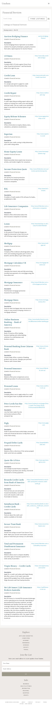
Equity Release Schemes (15, 116)
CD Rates (8, 56)
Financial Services (15, 39)
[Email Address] (26, 669)
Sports (26, 695)
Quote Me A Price (12, 460)
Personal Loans (11, 386)
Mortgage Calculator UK (15, 263)
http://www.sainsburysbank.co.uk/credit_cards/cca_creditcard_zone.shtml (38, 506)
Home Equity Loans (13, 152)
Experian (8, 134)
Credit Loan (9, 75)
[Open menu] (48, 3)
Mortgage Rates (11, 300)
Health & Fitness (26, 686)
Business (26, 683)
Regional (26, 690)
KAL (6, 189)
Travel (26, 649)
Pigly (6, 423)
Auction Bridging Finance (16, 36)
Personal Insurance (13, 368)
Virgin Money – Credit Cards (17, 566)
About (23, 702)
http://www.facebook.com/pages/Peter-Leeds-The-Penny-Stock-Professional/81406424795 (36, 405)
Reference (26, 642)
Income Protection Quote (15, 169)
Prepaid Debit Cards (13, 443)
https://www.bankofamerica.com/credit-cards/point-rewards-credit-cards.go (37, 481)
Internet (26, 640)
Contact (30, 702)
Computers (26, 638)
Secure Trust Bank (12, 524)
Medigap (8, 243)
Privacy (38, 702)
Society (26, 647)
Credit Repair (10, 93)
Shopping (26, 693)
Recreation (26, 688)
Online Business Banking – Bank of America (12, 322)
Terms (45, 702)
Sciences (26, 645)
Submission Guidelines (12, 702)
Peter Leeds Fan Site (13, 404)
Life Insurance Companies (16, 206)
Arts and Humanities (26, 635)
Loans (7, 224)
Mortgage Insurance (13, 282)
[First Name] (26, 663)
